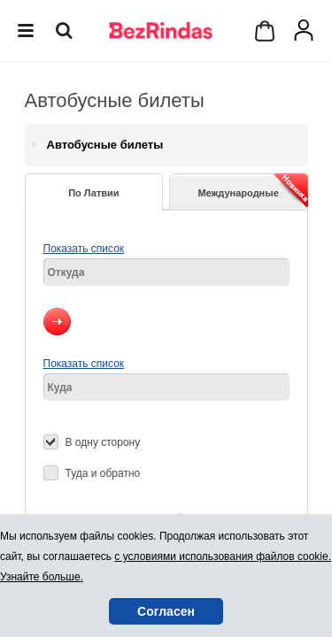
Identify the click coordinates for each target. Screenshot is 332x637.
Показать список (84, 248)
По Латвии (93, 193)
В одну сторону (103, 442)
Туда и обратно (103, 473)
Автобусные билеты (105, 144)
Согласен (166, 611)
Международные (252, 190)
